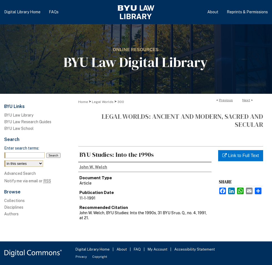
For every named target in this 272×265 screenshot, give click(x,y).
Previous (226, 100)
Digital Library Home (92, 249)
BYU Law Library (18, 115)
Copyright (99, 256)
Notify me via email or (27, 181)
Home (83, 102)
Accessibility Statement (194, 249)
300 (120, 102)
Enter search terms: (21, 148)
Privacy (81, 256)
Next (246, 100)
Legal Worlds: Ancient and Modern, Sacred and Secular (182, 120)
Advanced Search (20, 173)
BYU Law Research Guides (27, 122)
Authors (11, 214)
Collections (14, 200)
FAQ (138, 249)
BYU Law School (19, 128)
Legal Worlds (103, 102)
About (122, 249)
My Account (158, 249)
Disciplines (13, 207)
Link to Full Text (240, 155)
